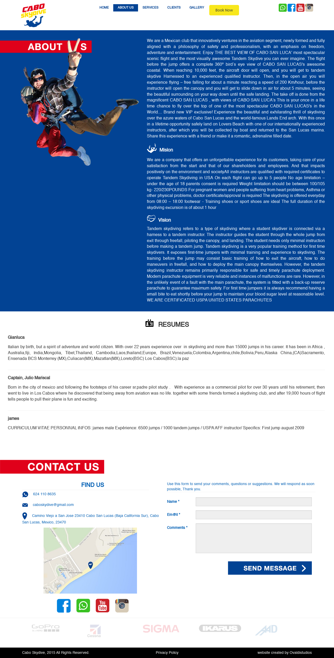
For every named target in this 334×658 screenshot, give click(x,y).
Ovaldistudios (301, 653)
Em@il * (173, 515)
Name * (173, 502)
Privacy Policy (167, 653)
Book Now (224, 10)
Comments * (177, 528)
